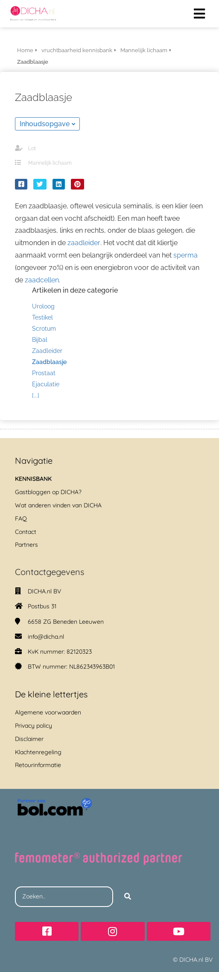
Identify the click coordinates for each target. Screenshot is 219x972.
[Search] (128, 896)
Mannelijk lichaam (50, 163)
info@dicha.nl (46, 636)
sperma (185, 255)
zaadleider (83, 243)
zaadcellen (42, 280)
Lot (32, 148)
